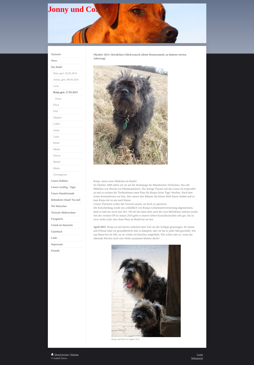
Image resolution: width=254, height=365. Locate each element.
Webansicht (197, 358)
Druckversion (60, 354)
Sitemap (74, 354)
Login (200, 354)
